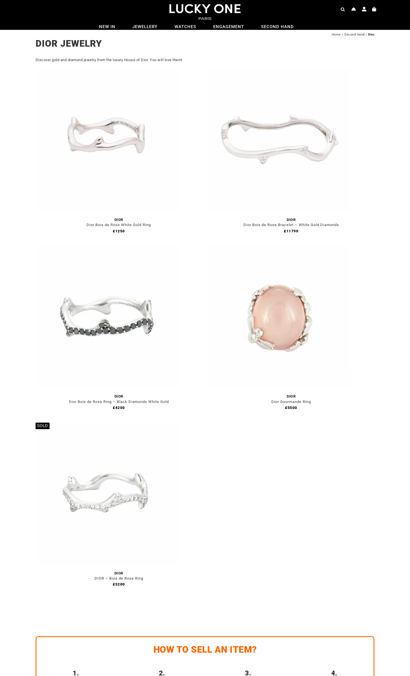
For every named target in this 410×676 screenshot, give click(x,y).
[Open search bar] (343, 9)
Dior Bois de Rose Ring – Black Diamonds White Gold (119, 402)
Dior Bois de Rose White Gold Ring (119, 225)
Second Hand (354, 34)
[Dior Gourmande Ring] (279, 249)
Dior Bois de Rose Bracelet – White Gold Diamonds (291, 225)
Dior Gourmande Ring (291, 402)
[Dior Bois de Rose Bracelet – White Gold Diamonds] (279, 72)
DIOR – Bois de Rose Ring (119, 578)
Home (336, 34)
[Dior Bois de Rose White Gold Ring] (107, 72)
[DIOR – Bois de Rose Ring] (107, 426)
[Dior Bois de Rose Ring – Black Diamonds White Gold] (107, 249)
